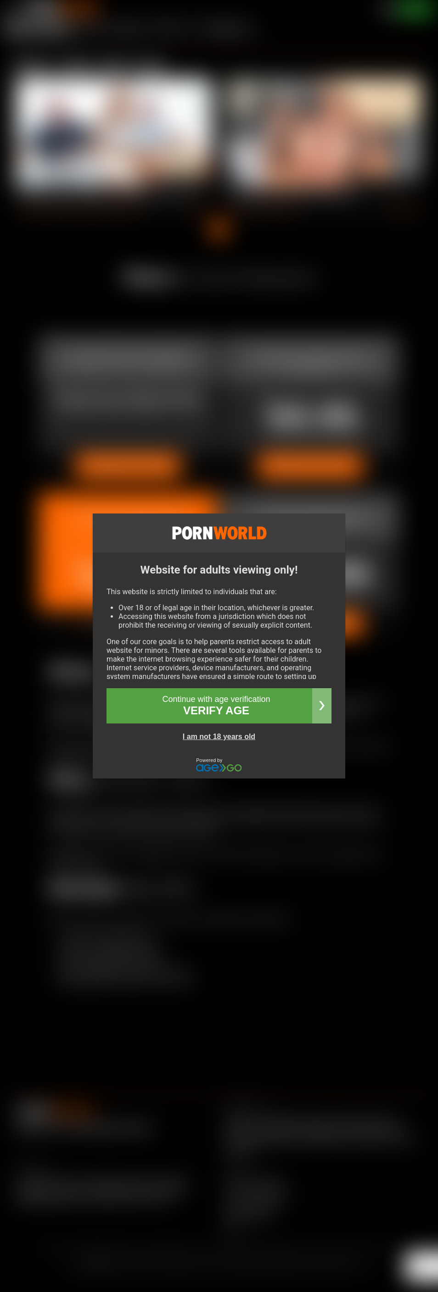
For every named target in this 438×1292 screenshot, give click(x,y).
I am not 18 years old (219, 736)
